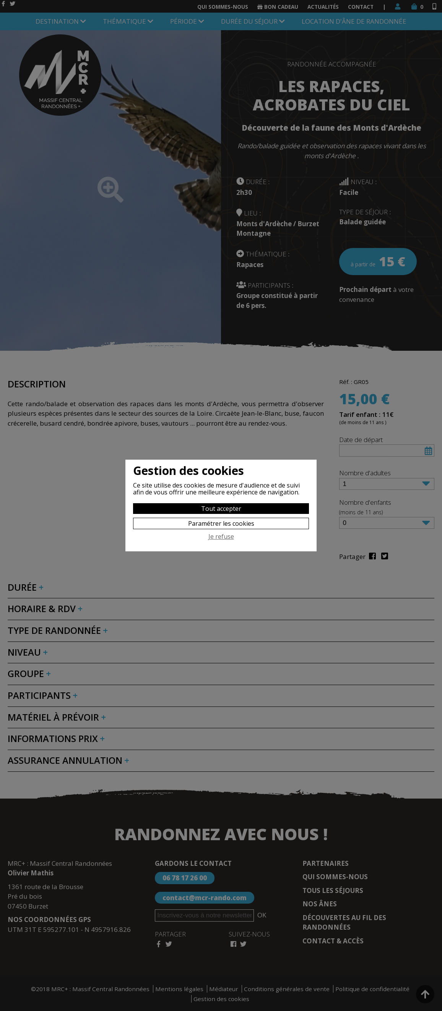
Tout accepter (221, 508)
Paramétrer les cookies (221, 523)
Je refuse (221, 537)
